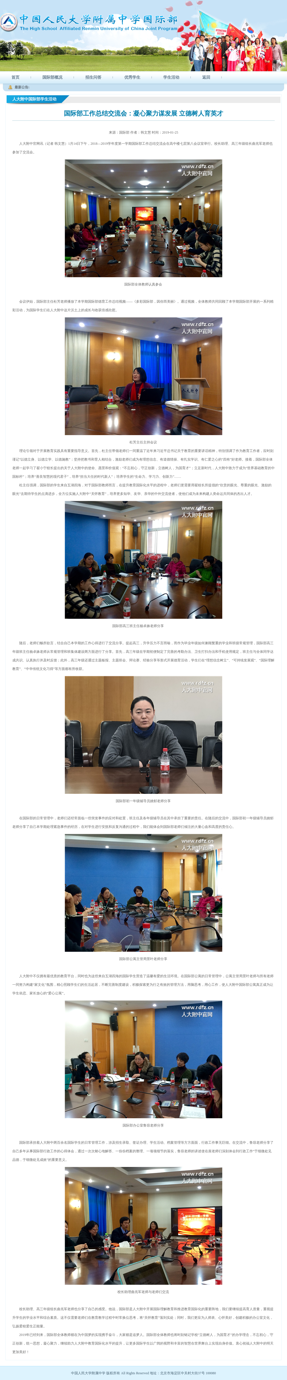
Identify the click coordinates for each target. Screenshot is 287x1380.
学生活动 (171, 77)
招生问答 (93, 77)
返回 (206, 77)
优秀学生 (132, 77)
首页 (15, 77)
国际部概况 (52, 77)
